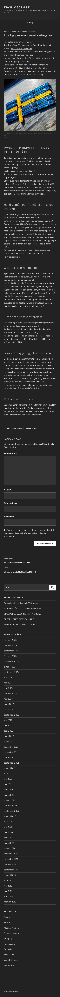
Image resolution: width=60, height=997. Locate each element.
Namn (7, 490)
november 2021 (11, 752)
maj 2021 (8, 784)
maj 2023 (8, 699)
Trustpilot (34, 388)
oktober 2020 (10, 805)
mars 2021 (9, 795)
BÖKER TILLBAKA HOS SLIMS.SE (20, 624)
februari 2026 (10, 640)
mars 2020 (9, 843)
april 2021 (8, 789)
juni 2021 (8, 779)
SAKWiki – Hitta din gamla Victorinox (21, 603)
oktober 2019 (10, 864)
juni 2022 (8, 720)
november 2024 (11, 661)
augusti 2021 (10, 768)
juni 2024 (8, 677)
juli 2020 (8, 822)
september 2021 (11, 763)
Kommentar (10, 453)
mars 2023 (9, 704)
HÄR (12, 382)
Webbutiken (31, 428)
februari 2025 (10, 656)
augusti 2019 (10, 875)
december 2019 (11, 854)
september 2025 (11, 651)
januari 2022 (9, 741)
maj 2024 (8, 683)
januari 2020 (10, 848)
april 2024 (8, 688)
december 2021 (11, 747)
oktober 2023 (10, 693)
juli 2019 (7, 880)
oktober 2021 (10, 757)
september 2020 (11, 811)
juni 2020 (8, 827)
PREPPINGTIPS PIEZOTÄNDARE (19, 619)
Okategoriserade (11, 933)
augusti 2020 (10, 816)
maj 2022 (8, 725)
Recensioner (9, 944)
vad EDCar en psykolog (21, 48)
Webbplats (9, 516)
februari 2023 (10, 709)
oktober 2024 (10, 667)
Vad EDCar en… (11, 960)
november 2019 (11, 859)
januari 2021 (9, 800)
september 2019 (11, 870)
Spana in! (8, 949)
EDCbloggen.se (17, 7)
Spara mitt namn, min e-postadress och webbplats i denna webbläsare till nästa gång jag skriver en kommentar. (29, 533)
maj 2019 (8, 891)
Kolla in (7, 922)
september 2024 (11, 672)
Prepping (8, 938)
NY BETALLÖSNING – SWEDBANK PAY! (22, 608)
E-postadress (11, 503)
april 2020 (8, 838)
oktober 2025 (10, 645)
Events (7, 917)
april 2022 (8, 731)
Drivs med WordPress (11, 991)
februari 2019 (10, 902)
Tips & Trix (9, 955)
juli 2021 (7, 773)
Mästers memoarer (16, 428)
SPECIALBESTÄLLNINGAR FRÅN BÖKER (23, 614)
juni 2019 (8, 886)
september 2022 (11, 715)
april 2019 (8, 896)
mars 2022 (9, 736)
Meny (30, 23)
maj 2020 (8, 832)
